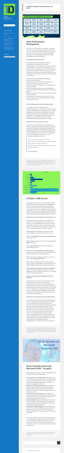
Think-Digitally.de (7, 17)
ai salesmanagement (52, 331)
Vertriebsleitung (29, 165)
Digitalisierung (29, 161)
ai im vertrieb (45, 331)
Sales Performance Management (35, 42)
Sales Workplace (46, 162)
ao (26, 332)
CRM (42, 160)
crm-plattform (34, 329)
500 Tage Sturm (7, 36)
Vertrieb (46, 163)
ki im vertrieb (30, 332)
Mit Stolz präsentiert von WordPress (33, 450)
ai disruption (45, 327)
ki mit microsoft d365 (46, 433)
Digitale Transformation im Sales (49, 160)
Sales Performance (41, 163)
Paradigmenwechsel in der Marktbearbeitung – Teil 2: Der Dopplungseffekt (9, 44)
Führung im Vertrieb (33, 163)
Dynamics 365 (32, 331)
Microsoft (30, 433)
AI (42, 327)
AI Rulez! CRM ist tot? (37, 198)
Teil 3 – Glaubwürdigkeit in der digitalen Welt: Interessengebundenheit (9, 39)
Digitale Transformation (42, 329)
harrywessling (36, 160)
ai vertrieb (50, 327)
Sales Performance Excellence (37, 162)
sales (44, 161)
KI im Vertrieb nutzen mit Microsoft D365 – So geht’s (39, 367)
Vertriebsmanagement (37, 165)
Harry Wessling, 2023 (32, 151)
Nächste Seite (58, 442)
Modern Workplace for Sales (37, 161)
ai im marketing (39, 331)
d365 (35, 433)
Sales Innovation (49, 161)
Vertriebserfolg (52, 163)
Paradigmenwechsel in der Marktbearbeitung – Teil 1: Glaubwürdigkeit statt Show (9, 48)
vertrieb (51, 162)
